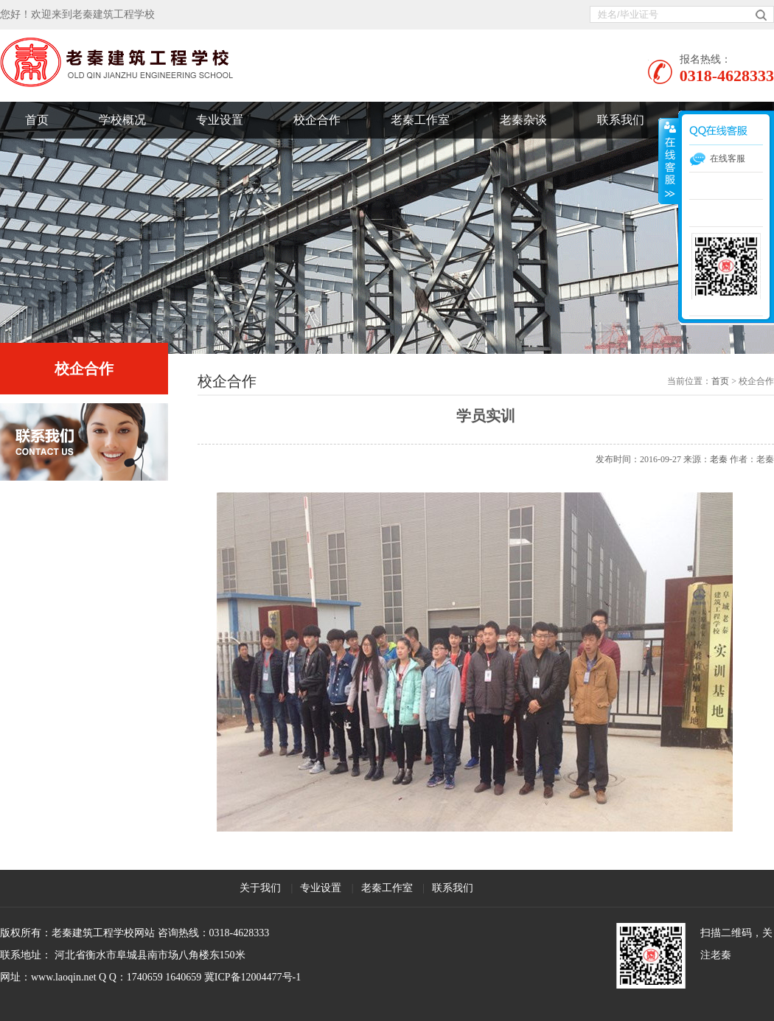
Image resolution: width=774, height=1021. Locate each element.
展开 (668, 161)
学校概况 (122, 120)
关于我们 (260, 887)
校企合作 (317, 120)
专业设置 (219, 120)
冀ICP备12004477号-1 (252, 977)
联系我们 (620, 120)
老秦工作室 (420, 120)
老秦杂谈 (523, 120)
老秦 (719, 459)
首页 (37, 120)
